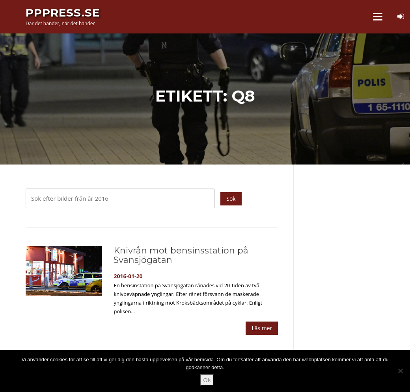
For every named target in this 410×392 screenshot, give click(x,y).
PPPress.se (63, 12)
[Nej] (400, 371)
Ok (207, 380)
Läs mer (262, 328)
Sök (230, 198)
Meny (377, 16)
